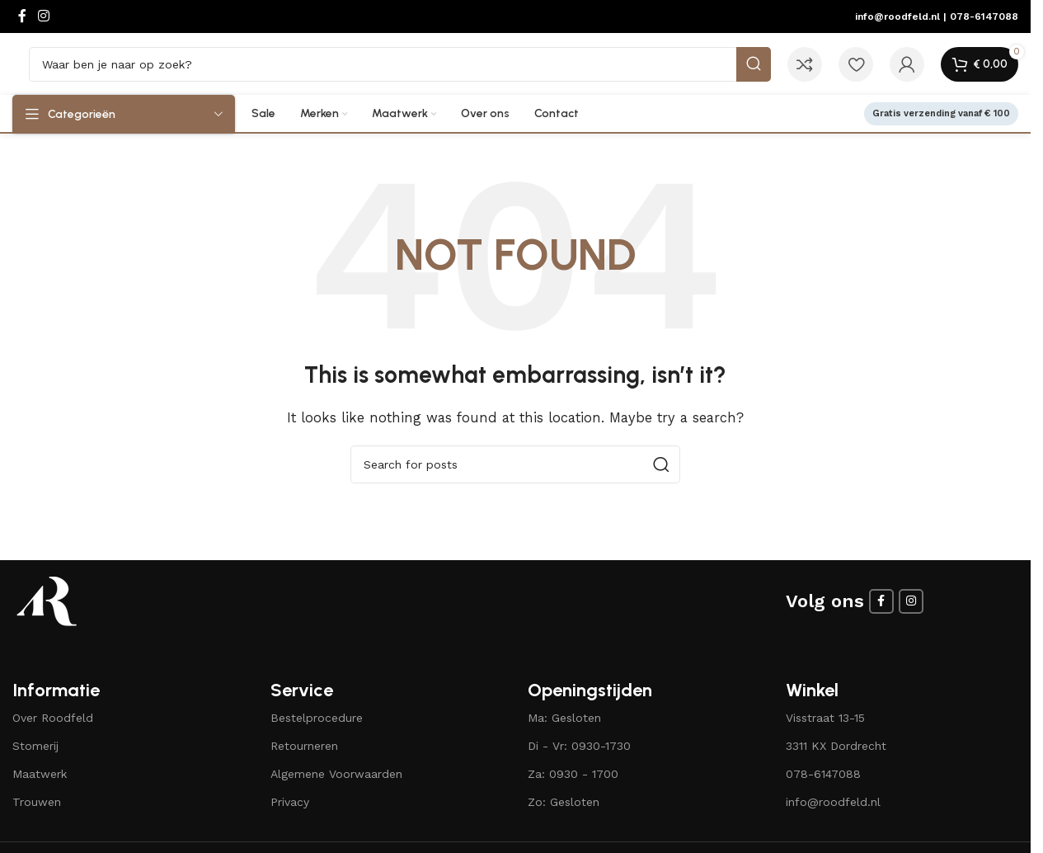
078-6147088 (984, 16)
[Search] (400, 64)
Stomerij (35, 745)
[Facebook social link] (22, 16)
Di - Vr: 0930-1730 (579, 745)
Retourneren (304, 745)
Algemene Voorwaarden (336, 773)
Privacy (289, 801)
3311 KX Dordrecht (836, 745)
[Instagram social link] (43, 16)
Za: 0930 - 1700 (573, 773)
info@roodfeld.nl (897, 16)
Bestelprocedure (316, 717)
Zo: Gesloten (563, 801)
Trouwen (36, 801)
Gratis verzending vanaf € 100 (941, 113)
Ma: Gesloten (564, 717)
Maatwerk (39, 773)
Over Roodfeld (52, 717)
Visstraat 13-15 (825, 717)
